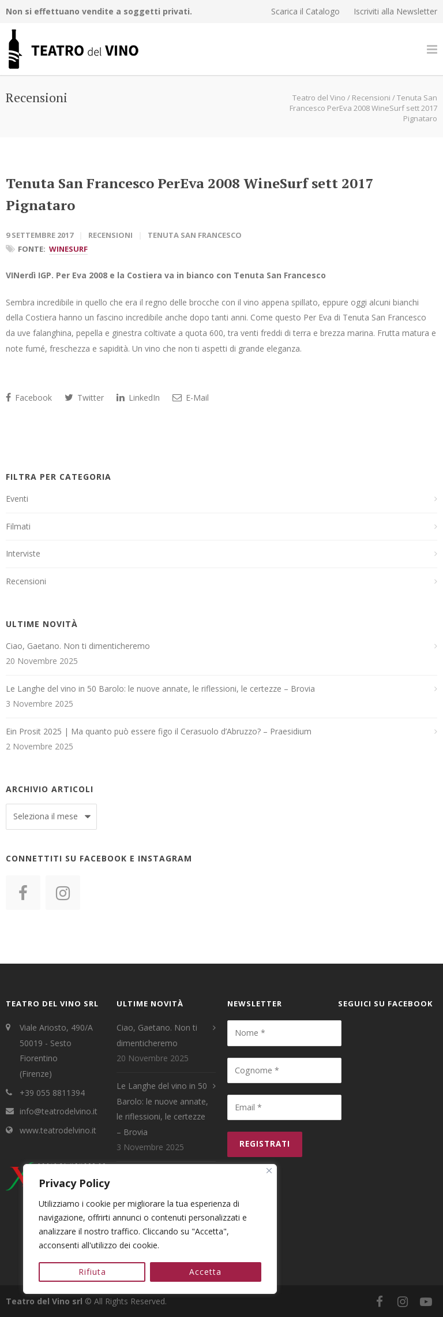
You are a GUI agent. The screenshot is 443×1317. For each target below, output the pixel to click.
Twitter (84, 397)
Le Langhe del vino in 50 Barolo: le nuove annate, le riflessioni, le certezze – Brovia (160, 688)
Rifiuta (92, 1271)
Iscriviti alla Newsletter (395, 12)
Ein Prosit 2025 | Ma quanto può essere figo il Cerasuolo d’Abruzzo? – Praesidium (158, 731)
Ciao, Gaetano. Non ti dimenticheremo (78, 645)
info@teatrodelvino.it (58, 1111)
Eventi (17, 498)
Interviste (23, 553)
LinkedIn (138, 397)
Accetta (206, 1271)
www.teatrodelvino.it (58, 1130)
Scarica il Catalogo (305, 12)
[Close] (269, 1171)
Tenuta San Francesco (195, 235)
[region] (150, 1229)
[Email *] (284, 1107)
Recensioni (110, 235)
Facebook (29, 397)
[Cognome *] (284, 1070)
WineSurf (68, 249)
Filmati (18, 526)
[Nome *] (284, 1033)
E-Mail (190, 397)
